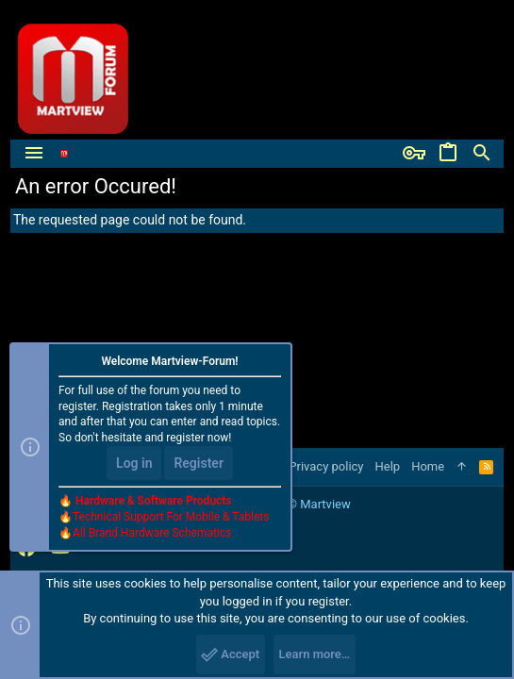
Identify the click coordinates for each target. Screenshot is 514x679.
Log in (134, 463)
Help (388, 466)
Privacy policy (326, 466)
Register (199, 463)
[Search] (482, 154)
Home (427, 466)
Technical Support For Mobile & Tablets (171, 516)
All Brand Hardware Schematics (152, 532)
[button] (34, 154)
